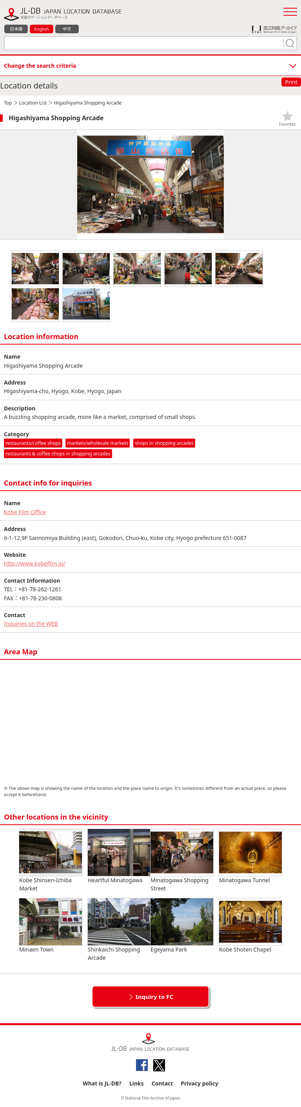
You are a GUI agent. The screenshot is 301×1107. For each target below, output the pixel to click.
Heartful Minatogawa (119, 856)
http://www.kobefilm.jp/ (34, 563)
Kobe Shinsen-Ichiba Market (50, 860)
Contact (162, 1083)
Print (291, 82)
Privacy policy (199, 1083)
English (41, 29)
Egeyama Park (181, 925)
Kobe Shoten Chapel (250, 925)
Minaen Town (50, 925)
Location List (33, 102)
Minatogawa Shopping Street (181, 860)
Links (136, 1083)
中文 (67, 29)
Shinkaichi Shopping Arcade (119, 929)
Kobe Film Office (25, 512)
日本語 (16, 29)
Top (8, 102)
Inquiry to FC (154, 996)
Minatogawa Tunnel (250, 856)
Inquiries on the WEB (31, 623)
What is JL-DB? (102, 1083)
